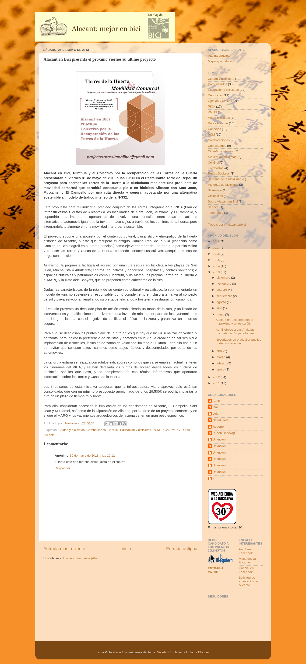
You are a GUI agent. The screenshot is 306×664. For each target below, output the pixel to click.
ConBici (112, 430)
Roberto (218, 426)
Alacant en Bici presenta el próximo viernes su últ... (234, 321)
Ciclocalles (215, 196)
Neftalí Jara (221, 420)
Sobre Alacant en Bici (223, 201)
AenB (216, 400)
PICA (165, 430)
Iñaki (216, 407)
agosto (222, 302)
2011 (217, 383)
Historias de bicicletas (223, 184)
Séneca (213, 207)
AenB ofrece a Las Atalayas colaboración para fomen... (236, 331)
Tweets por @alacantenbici (227, 224)
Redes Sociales (219, 173)
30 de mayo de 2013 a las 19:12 (92, 455)
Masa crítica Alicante (247, 560)
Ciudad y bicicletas (71, 430)
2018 (217, 241)
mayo (221, 314)
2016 (217, 253)
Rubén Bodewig (224, 433)
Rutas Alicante (218, 123)
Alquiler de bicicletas (222, 157)
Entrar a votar (215, 569)
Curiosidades (217, 145)
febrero (222, 363)
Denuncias (215, 95)
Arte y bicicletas (219, 117)
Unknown (219, 439)
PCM (156, 430)
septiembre (225, 296)
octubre (222, 289)
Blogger (203, 652)
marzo (221, 357)
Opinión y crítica (219, 101)
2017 (217, 247)
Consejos (214, 129)
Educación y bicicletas (135, 430)
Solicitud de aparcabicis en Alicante (249, 581)
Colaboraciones (219, 140)
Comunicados (96, 430)
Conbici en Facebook (246, 569)
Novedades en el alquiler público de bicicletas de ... (238, 341)
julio (220, 308)
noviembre (224, 283)
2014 (217, 266)
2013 (217, 272)
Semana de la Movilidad (225, 179)
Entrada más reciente (64, 548)
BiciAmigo (215, 190)
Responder (62, 468)
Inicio (126, 548)
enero (221, 369)
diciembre (224, 277)
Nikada (162, 652)
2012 (217, 377)
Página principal (219, 55)
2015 (217, 260)
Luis (215, 413)
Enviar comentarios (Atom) (82, 558)
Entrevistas (216, 168)
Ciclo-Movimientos (221, 151)
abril (220, 351)
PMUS (175, 430)
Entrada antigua (181, 548)
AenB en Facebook (246, 551)
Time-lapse (215, 212)
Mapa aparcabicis (220, 61)
